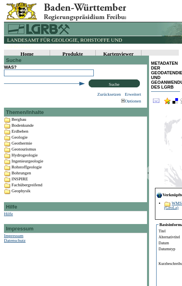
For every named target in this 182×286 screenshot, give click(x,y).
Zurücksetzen (109, 94)
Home (26, 54)
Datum (164, 243)
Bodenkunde (23, 133)
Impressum (13, 244)
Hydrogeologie (25, 163)
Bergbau (19, 127)
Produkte (72, 54)
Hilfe (8, 222)
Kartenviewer (118, 54)
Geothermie (22, 151)
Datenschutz (14, 248)
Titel (162, 231)
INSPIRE (20, 187)
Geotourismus (24, 157)
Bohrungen (21, 181)
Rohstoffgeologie (27, 175)
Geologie (19, 145)
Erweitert (133, 94)
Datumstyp (167, 249)
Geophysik (21, 199)
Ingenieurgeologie (27, 169)
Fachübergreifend (27, 193)
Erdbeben (20, 139)
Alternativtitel (169, 237)
